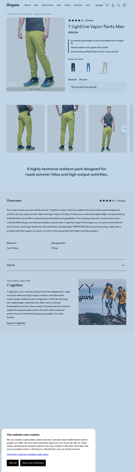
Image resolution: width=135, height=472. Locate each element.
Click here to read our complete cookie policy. (28, 454)
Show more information (33, 463)
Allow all (13, 463)
